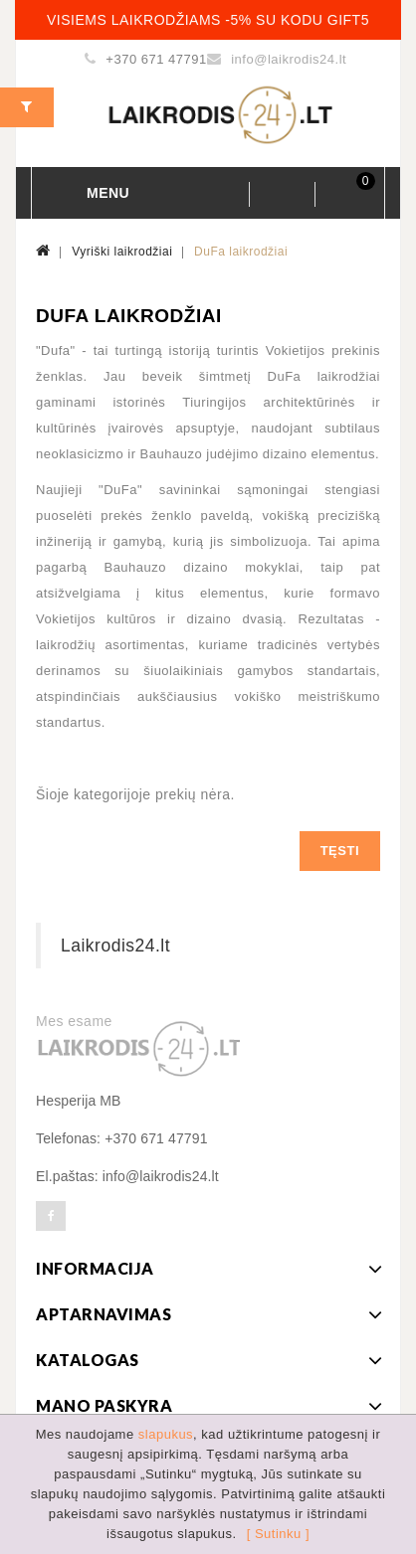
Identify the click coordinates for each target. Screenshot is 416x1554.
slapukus (165, 1434)
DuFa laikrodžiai (241, 252)
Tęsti (339, 850)
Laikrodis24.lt (115, 945)
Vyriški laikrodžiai (122, 252)
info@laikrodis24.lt (288, 59)
